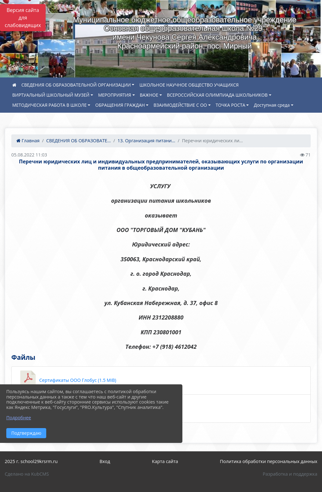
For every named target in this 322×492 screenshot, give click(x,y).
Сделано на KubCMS (27, 474)
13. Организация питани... (146, 141)
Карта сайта (165, 461)
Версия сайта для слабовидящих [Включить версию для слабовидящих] (23, 18)
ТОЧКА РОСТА (230, 105)
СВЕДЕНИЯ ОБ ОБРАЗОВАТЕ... (78, 141)
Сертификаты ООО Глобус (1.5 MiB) (67, 380)
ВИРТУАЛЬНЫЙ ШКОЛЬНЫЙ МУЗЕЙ (50, 95)
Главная (28, 141)
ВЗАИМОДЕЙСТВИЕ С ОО (180, 105)
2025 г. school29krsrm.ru (31, 461)
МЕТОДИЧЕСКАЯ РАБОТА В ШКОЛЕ (49, 105)
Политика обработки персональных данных (268, 461)
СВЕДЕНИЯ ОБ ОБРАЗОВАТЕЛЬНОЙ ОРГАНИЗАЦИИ (76, 85)
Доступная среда (272, 105)
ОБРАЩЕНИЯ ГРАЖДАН (120, 105)
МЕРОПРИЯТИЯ (114, 95)
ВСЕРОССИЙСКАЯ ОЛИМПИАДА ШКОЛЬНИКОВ (217, 95)
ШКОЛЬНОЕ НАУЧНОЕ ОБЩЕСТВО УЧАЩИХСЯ (188, 85)
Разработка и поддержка (290, 474)
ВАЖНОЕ (149, 95)
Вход (104, 461)
